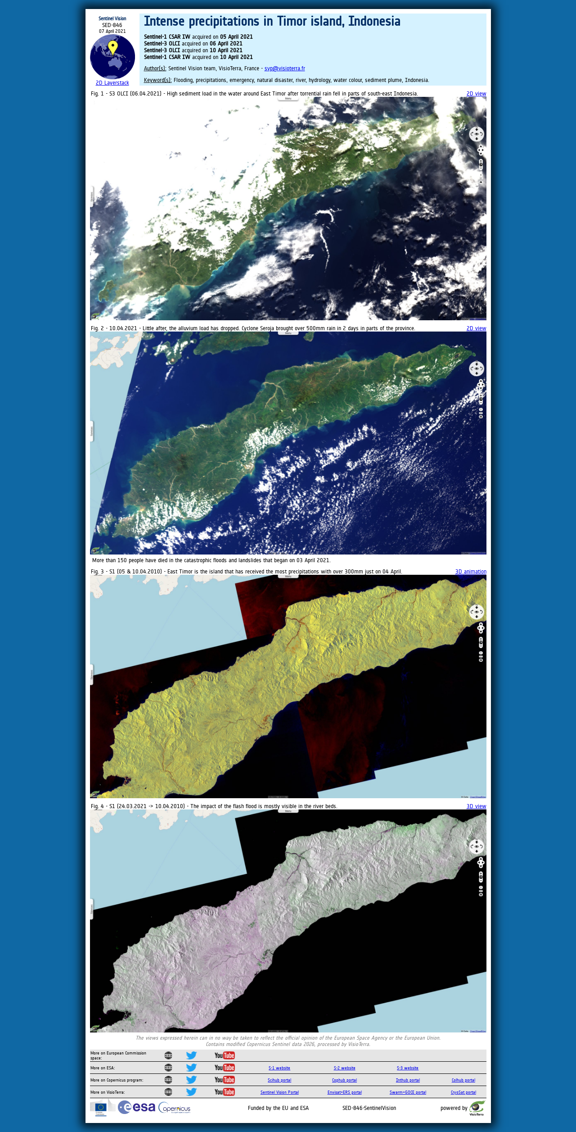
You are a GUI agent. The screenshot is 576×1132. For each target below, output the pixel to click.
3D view (476, 806)
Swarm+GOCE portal (408, 1092)
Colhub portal (463, 1079)
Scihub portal (279, 1079)
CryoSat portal (463, 1092)
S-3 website (407, 1067)
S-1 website (279, 1067)
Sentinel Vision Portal (280, 1092)
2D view (476, 93)
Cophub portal (344, 1079)
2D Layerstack (112, 82)
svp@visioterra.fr (285, 68)
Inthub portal (408, 1079)
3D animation (470, 571)
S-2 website (345, 1067)
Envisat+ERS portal (345, 1092)
